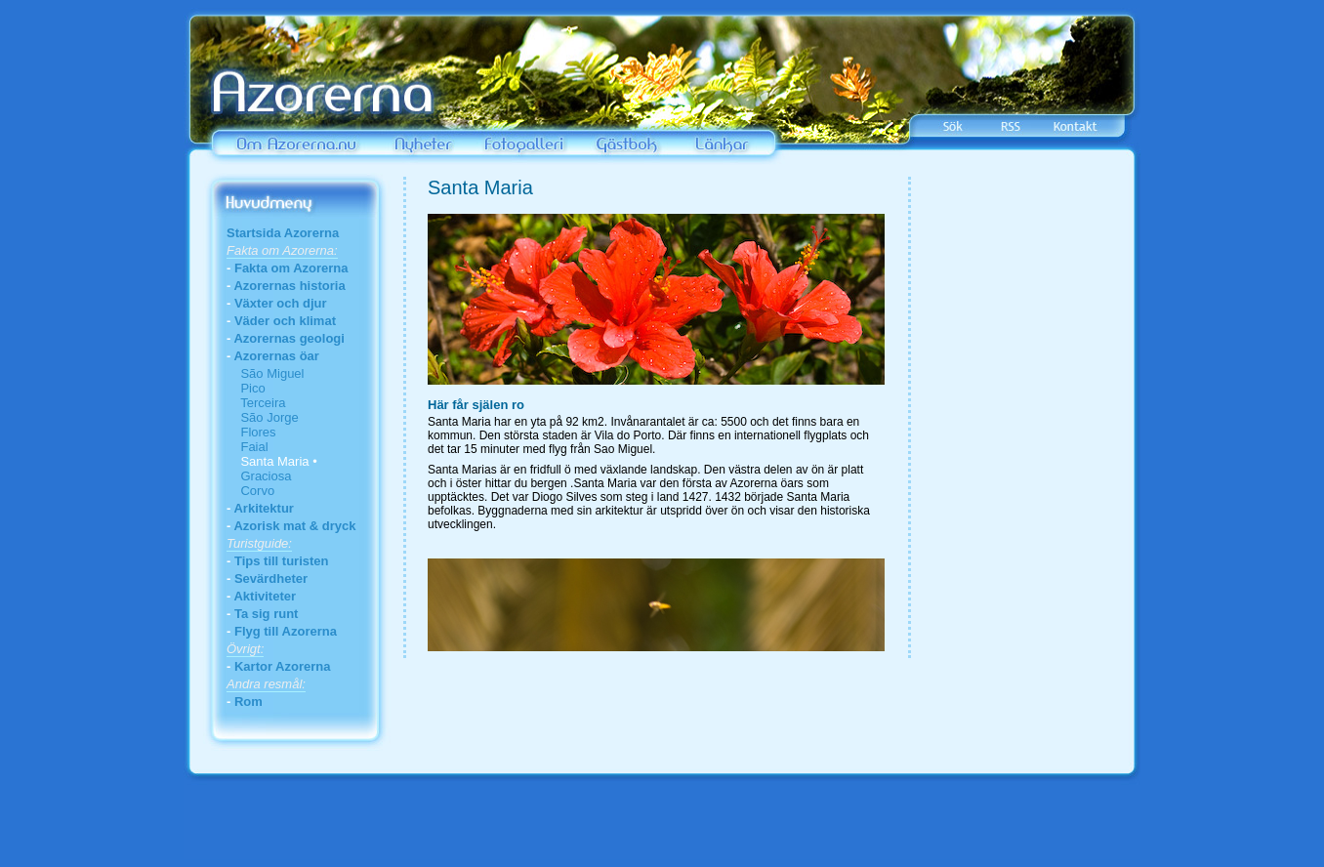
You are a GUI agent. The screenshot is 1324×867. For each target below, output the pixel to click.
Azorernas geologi (288, 338)
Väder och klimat (285, 320)
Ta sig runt (266, 613)
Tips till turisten (281, 561)
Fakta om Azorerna (291, 268)
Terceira (256, 402)
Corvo (250, 490)
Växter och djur (280, 303)
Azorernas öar (275, 356)
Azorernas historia (289, 285)
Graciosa (259, 476)
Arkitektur (263, 508)
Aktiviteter (264, 596)
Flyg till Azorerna (285, 631)
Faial (248, 446)
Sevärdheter (271, 578)
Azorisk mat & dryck (294, 525)
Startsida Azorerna (283, 233)
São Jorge (263, 417)
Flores (251, 432)
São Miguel (266, 373)
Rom (248, 701)
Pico (246, 388)
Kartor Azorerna (282, 666)
